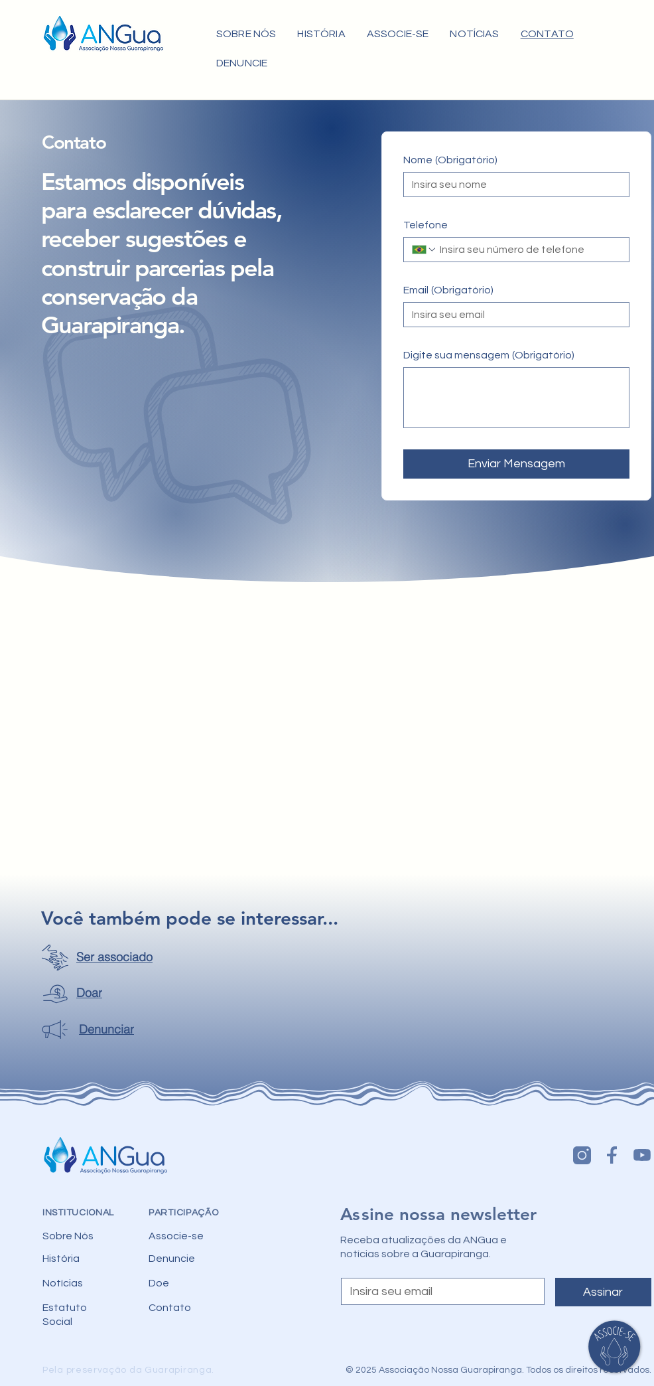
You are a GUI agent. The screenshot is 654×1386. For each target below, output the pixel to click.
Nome (450, 160)
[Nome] (512, 184)
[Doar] (78, 993)
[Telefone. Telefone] (529, 250)
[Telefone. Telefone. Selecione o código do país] (424, 249)
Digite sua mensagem (488, 355)
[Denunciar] (97, 1029)
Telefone (425, 225)
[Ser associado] (103, 957)
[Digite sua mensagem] (516, 397)
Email (448, 290)
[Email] (512, 315)
